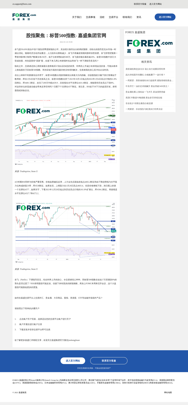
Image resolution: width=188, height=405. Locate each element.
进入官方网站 (155, 4)
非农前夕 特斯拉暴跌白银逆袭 (139, 103)
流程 (102, 17)
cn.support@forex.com (21, 4)
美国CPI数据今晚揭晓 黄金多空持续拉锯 (144, 98)
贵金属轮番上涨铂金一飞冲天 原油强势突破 (145, 92)
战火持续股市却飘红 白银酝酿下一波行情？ (145, 75)
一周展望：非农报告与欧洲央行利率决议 (144, 109)
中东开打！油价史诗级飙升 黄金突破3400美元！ (147, 86)
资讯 (138, 17)
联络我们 (127, 17)
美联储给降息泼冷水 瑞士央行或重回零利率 (145, 69)
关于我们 (77, 17)
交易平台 (113, 17)
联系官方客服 (140, 4)
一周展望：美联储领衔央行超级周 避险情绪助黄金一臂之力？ (154, 80)
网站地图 (168, 392)
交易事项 (90, 17)
